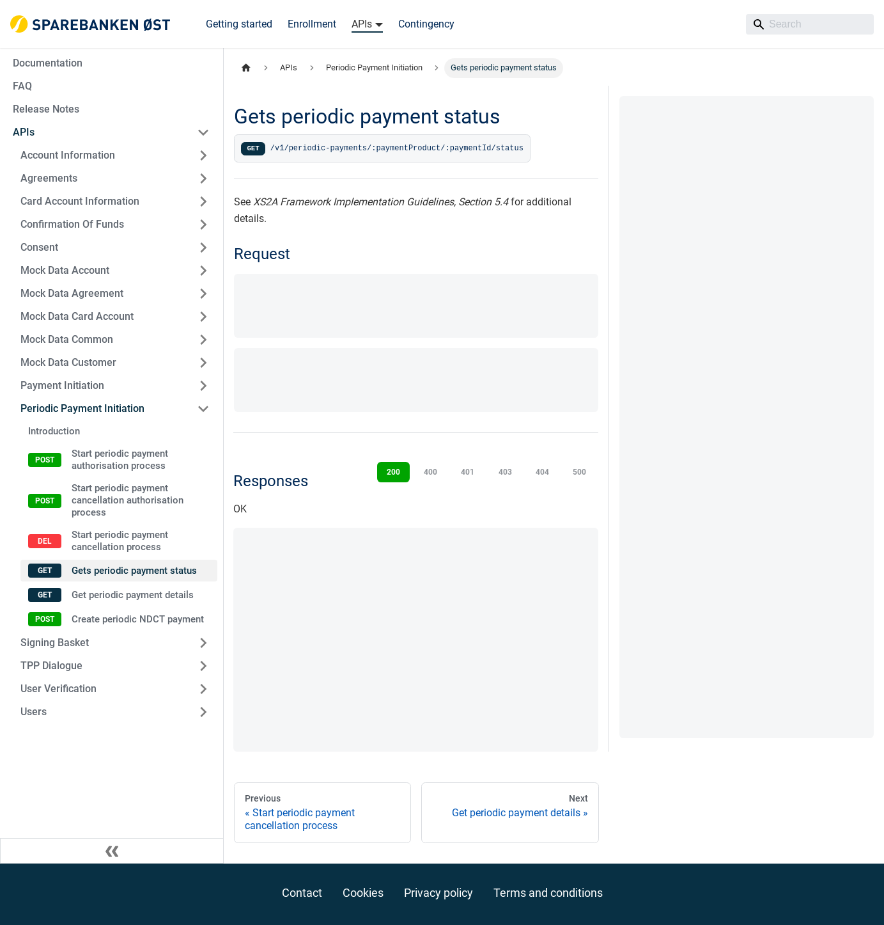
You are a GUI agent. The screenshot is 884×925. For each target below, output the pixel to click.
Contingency (426, 24)
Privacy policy (438, 892)
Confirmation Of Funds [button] (72, 224)
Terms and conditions (548, 892)
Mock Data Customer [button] (68, 362)
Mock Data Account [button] (64, 270)
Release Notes (46, 109)
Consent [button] (39, 247)
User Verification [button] (58, 689)
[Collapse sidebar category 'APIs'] (203, 132)
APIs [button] (362, 24)
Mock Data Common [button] (66, 339)
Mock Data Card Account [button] (77, 316)
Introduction (54, 431)
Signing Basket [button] (54, 642)
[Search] (810, 24)
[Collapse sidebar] (112, 851)
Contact (302, 892)
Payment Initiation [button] (62, 385)
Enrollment (312, 24)
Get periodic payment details (133, 595)
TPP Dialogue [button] (51, 666)
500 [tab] (579, 472)
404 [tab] (542, 472)
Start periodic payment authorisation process (120, 459)
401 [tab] (467, 472)
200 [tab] (393, 472)
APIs (24, 132)
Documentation (47, 63)
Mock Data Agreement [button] (71, 293)
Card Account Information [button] (79, 201)
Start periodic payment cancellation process (120, 541)
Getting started (239, 24)
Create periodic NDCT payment (138, 619)
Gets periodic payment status (134, 570)
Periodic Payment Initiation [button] (82, 408)
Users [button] (33, 712)
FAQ (22, 86)
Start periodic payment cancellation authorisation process (127, 500)
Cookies (363, 892)
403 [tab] (505, 472)
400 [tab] (430, 472)
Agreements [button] (48, 178)
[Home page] (246, 68)
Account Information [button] (67, 155)
